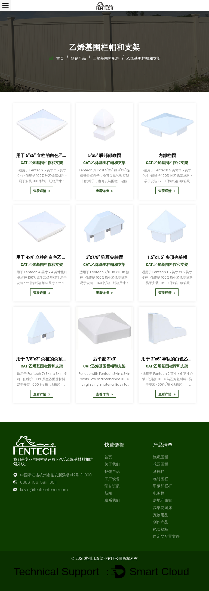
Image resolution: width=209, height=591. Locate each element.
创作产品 (160, 522)
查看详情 (41, 190)
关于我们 (112, 464)
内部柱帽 (167, 155)
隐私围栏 (160, 457)
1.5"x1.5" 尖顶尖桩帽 (167, 257)
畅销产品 (78, 58)
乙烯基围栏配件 (106, 58)
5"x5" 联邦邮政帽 (104, 155)
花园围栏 (160, 464)
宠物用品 (160, 515)
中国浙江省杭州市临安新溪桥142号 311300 (56, 475)
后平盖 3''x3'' (104, 358)
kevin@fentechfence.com (44, 490)
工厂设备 (112, 479)
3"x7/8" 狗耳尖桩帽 (104, 257)
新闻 (108, 493)
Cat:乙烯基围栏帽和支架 (42, 162)
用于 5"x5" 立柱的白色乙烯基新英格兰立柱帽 (59, 155)
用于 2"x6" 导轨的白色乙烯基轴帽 (173, 358)
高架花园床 (162, 508)
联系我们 (112, 500)
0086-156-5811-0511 (38, 482)
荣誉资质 (112, 486)
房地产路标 (162, 500)
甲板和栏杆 (162, 486)
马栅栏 (158, 472)
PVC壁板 (160, 529)
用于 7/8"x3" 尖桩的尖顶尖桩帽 (46, 358)
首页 (60, 58)
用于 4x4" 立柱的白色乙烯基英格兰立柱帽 (56, 257)
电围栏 (158, 493)
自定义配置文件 (166, 536)
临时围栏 (160, 479)
